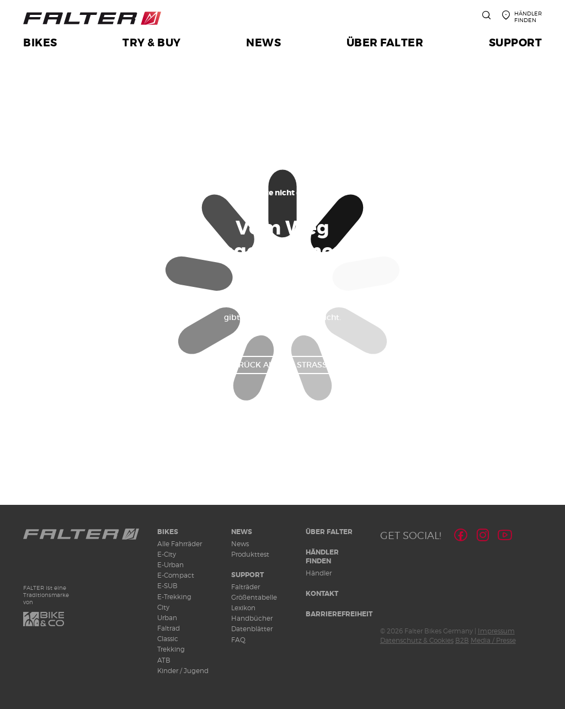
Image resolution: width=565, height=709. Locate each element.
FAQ (238, 640)
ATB (163, 660)
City (163, 607)
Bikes (167, 531)
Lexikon (243, 608)
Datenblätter (252, 629)
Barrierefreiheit (339, 614)
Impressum (496, 631)
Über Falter (329, 531)
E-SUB (167, 586)
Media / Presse (493, 640)
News (241, 531)
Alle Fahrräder (179, 544)
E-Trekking (174, 597)
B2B (462, 640)
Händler (319, 573)
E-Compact (175, 575)
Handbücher (252, 618)
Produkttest (250, 554)
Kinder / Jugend (183, 671)
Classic (167, 639)
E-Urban (170, 565)
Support (247, 575)
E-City (166, 554)
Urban (167, 618)
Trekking (171, 649)
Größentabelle (254, 597)
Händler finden (322, 557)
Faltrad (168, 628)
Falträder (245, 587)
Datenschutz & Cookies (417, 640)
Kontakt (322, 593)
